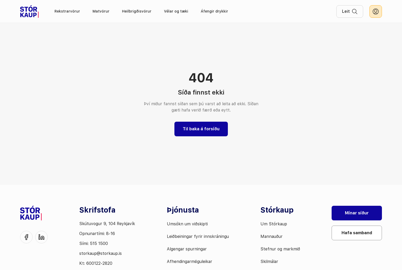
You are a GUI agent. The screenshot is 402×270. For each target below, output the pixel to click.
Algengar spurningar (187, 248)
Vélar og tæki (176, 11)
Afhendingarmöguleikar (189, 261)
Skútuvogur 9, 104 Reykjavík (107, 223)
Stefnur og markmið (280, 248)
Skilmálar (269, 261)
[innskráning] (375, 11)
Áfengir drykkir (214, 11)
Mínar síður (357, 212)
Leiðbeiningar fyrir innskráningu (198, 236)
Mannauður (271, 236)
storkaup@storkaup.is (100, 253)
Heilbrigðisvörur (136, 11)
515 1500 (99, 243)
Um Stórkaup (273, 223)
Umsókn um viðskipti (187, 223)
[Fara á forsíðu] (29, 11)
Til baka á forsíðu (201, 128)
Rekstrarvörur (67, 11)
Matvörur (101, 11)
